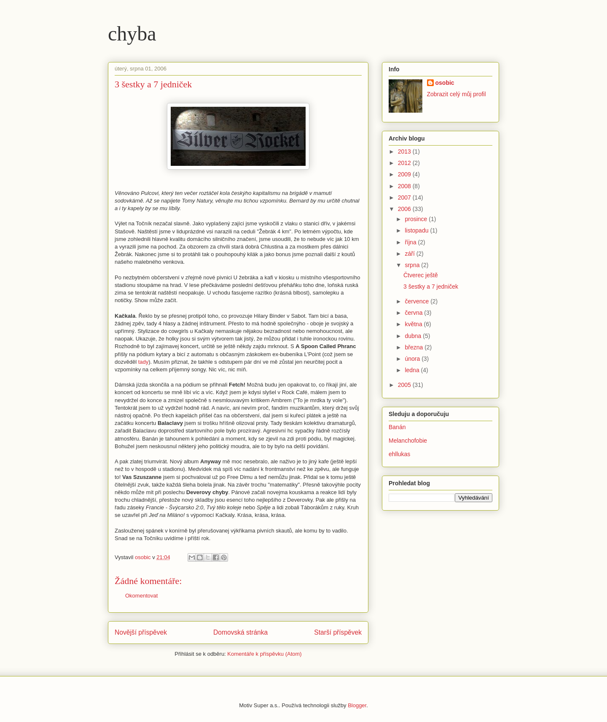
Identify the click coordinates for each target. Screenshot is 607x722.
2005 (405, 384)
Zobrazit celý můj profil (456, 94)
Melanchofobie (408, 440)
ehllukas (399, 454)
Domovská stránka (240, 632)
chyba (132, 33)
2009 (405, 174)
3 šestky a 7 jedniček (430, 286)
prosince (417, 219)
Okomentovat (141, 595)
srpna (413, 265)
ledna (413, 370)
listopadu (417, 230)
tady (143, 362)
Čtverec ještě (420, 275)
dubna (414, 336)
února (413, 358)
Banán (397, 427)
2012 (405, 163)
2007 (405, 197)
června (414, 312)
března (414, 347)
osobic (444, 82)
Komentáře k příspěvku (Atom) (264, 654)
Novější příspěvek (141, 632)
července (417, 301)
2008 (405, 186)
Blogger (357, 705)
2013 (405, 151)
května (414, 324)
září (410, 253)
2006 (405, 209)
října (411, 242)
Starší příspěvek (338, 632)
